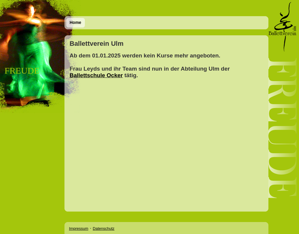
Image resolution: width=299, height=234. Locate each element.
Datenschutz (103, 228)
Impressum (78, 228)
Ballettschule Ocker (96, 75)
